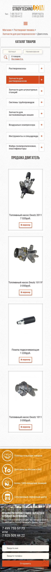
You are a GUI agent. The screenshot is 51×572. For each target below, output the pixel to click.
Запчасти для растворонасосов (19, 34)
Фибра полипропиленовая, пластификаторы (22, 147)
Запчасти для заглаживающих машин (21, 113)
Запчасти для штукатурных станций (23, 91)
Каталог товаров (25, 42)
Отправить (25, 563)
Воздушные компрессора (22, 125)
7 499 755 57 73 (16, 14)
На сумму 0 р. (17, 59)
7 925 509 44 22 (16, 16)
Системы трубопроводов (21, 102)
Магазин (7, 30)
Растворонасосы (17, 68)
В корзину (25, 225)
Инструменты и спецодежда (23, 136)
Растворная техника (24, 30)
